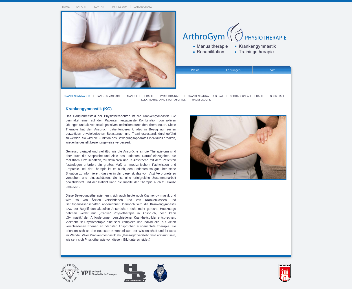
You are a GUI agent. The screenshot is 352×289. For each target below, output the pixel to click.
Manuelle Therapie (140, 96)
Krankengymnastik (77, 96)
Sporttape (277, 96)
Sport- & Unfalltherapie (247, 96)
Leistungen (233, 70)
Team (271, 70)
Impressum (119, 6)
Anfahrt (82, 6)
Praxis (195, 70)
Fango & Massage (109, 96)
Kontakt (100, 6)
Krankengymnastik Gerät (205, 96)
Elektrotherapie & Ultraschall (163, 99)
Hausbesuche (201, 99)
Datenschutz (143, 6)
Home (66, 6)
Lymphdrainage (170, 96)
